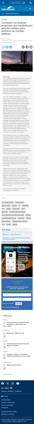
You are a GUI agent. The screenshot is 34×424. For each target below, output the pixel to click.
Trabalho (14, 205)
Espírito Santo (6, 205)
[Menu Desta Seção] (17, 14)
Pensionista (4, 407)
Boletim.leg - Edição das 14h (15, 333)
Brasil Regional (7, 362)
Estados (28, 218)
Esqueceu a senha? (8, 303)
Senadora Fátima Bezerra (19, 221)
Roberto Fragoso (6, 39)
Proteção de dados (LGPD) (9, 411)
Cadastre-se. (15, 307)
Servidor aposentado (7, 405)
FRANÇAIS (18, 391)
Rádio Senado (20, 202)
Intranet (4, 396)
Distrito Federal (6, 221)
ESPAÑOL (11, 391)
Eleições (28, 215)
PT (19, 205)
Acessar (18, 303)
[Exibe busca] (30, 9)
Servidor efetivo (5, 400)
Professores (16, 208)
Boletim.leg (6, 330)
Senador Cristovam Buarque (17, 212)
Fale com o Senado (7, 414)
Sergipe (8, 208)
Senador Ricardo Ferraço (9, 218)
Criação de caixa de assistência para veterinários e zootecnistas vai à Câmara (18, 324)
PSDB (23, 208)
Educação (5, 212)
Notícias (5, 320)
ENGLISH (4, 391)
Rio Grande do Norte (8, 202)
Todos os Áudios (9, 373)
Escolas (8, 224)
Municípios (21, 218)
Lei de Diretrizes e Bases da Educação (13, 215)
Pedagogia (25, 205)
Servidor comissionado (8, 402)
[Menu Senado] (3, 3)
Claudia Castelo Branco (14, 365)
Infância (15, 224)
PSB (3, 224)
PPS (3, 208)
